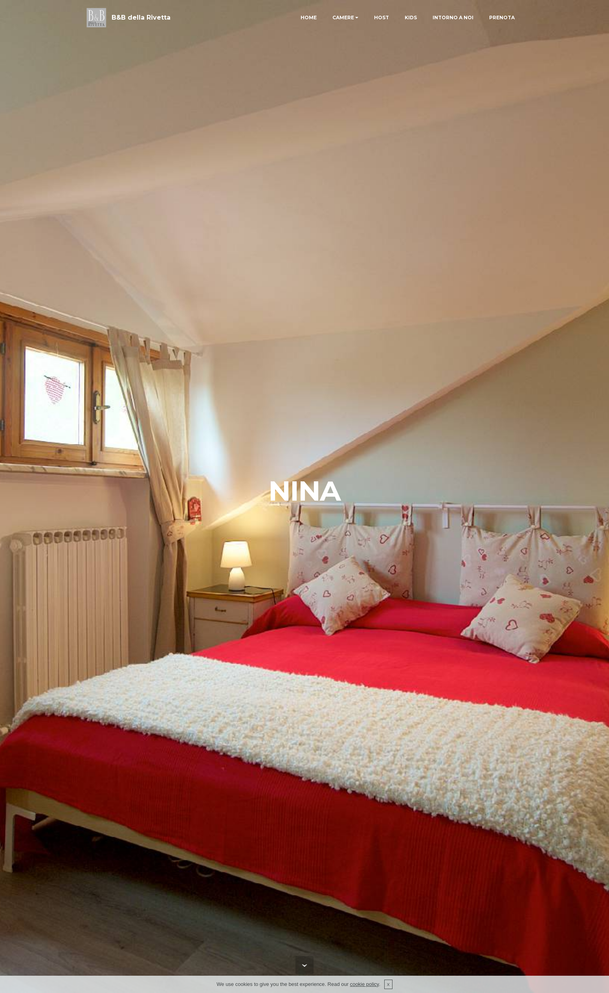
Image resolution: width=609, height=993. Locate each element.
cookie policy (364, 984)
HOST (381, 17)
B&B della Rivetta (141, 17)
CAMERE (343, 17)
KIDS (411, 17)
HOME (309, 17)
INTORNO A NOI (453, 17)
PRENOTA (502, 17)
